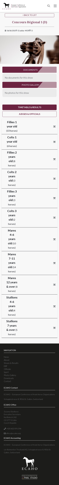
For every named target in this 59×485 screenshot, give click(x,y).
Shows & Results (11, 363)
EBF (5, 366)
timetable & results (29, 107)
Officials (7, 369)
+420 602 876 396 (12, 428)
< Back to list (29, 15)
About (6, 360)
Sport (6, 372)
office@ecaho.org (12, 433)
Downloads (9, 378)
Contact (7, 381)
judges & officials (29, 114)
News (6, 357)
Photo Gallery (10, 375)
